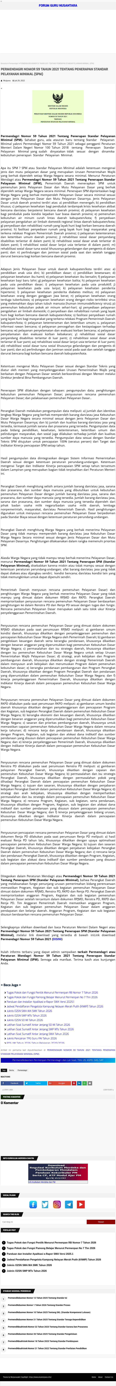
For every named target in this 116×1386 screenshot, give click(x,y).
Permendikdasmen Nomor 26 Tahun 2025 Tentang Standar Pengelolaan (42, 1334)
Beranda (4, 63)
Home (94, 1377)
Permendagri (13, 63)
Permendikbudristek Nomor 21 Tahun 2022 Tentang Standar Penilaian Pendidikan (47, 1348)
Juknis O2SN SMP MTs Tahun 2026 (27, 1015)
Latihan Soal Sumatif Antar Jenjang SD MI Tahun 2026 (38, 1025)
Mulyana (7, 80)
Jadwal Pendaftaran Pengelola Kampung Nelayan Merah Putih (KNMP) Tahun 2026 (55, 1006)
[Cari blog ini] (44, 1222)
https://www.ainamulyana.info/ (40, 1377)
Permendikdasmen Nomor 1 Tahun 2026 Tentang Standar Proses (39, 1305)
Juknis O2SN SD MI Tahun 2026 (25, 1020)
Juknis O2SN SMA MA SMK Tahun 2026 (29, 1011)
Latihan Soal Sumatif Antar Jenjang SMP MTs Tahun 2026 (40, 1029)
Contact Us (109, 1377)
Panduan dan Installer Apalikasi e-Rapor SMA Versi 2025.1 (40, 1002)
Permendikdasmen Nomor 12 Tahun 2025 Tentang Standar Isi (37, 1298)
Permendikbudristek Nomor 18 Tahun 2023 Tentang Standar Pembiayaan (43, 1341)
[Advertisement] (58, 32)
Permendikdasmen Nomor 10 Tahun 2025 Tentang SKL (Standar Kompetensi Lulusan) (49, 1312)
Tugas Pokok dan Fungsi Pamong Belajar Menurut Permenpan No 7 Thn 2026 (52, 997)
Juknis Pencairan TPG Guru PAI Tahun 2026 (32, 1038)
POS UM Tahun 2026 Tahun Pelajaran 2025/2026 (35, 1043)
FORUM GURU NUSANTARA (58, 6)
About (100, 1377)
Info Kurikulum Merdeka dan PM (41, 1182)
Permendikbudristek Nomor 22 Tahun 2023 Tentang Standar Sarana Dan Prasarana (48, 1327)
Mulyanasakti (15, 1377)
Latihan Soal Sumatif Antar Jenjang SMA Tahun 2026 (38, 1034)
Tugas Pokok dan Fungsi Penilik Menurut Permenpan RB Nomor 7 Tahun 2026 (52, 992)
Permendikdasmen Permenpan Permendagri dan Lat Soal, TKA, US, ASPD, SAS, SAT (58, 1060)
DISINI (57, 939)
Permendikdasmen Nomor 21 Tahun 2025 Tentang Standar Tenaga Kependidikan (47, 1319)
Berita (11, 1070)
